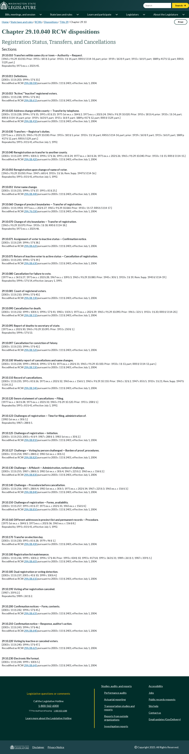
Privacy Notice (56, 747)
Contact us (155, 712)
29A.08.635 (30, 613)
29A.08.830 (30, 474)
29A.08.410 (30, 121)
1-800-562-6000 (48, 705)
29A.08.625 (30, 648)
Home (5, 22)
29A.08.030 (30, 83)
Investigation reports (116, 726)
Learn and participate (99, 14)
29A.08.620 (30, 246)
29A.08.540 (30, 388)
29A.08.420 (30, 159)
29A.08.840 (30, 492)
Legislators (132, 14)
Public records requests (162, 699)
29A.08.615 (30, 100)
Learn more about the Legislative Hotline (48, 718)
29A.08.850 (30, 509)
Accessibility (156, 686)
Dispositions (51, 22)
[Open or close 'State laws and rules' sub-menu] (77, 14)
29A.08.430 (30, 544)
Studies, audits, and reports (116, 686)
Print (180, 22)
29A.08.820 (30, 457)
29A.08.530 (30, 367)
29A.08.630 (30, 263)
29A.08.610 (30, 578)
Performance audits (115, 692)
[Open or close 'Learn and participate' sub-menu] (116, 14)
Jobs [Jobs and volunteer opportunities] (151, 692)
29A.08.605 (30, 561)
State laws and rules (61, 14)
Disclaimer (38, 747)
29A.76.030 (30, 211)
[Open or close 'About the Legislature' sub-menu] (183, 14)
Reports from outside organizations (116, 718)
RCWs (38, 22)
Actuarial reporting (115, 699)
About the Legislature (165, 14)
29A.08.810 (30, 440)
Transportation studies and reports (119, 707)
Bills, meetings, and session (20, 14)
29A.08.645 (30, 665)
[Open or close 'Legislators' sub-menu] (144, 14)
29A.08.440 (30, 194)
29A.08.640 (30, 630)
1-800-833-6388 (60, 711)
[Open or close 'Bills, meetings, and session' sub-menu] (40, 14)
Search (180, 5)
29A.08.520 (30, 350)
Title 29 (64, 22)
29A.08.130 (30, 298)
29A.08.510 (30, 315)
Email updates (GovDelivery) (165, 719)
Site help (153, 706)
